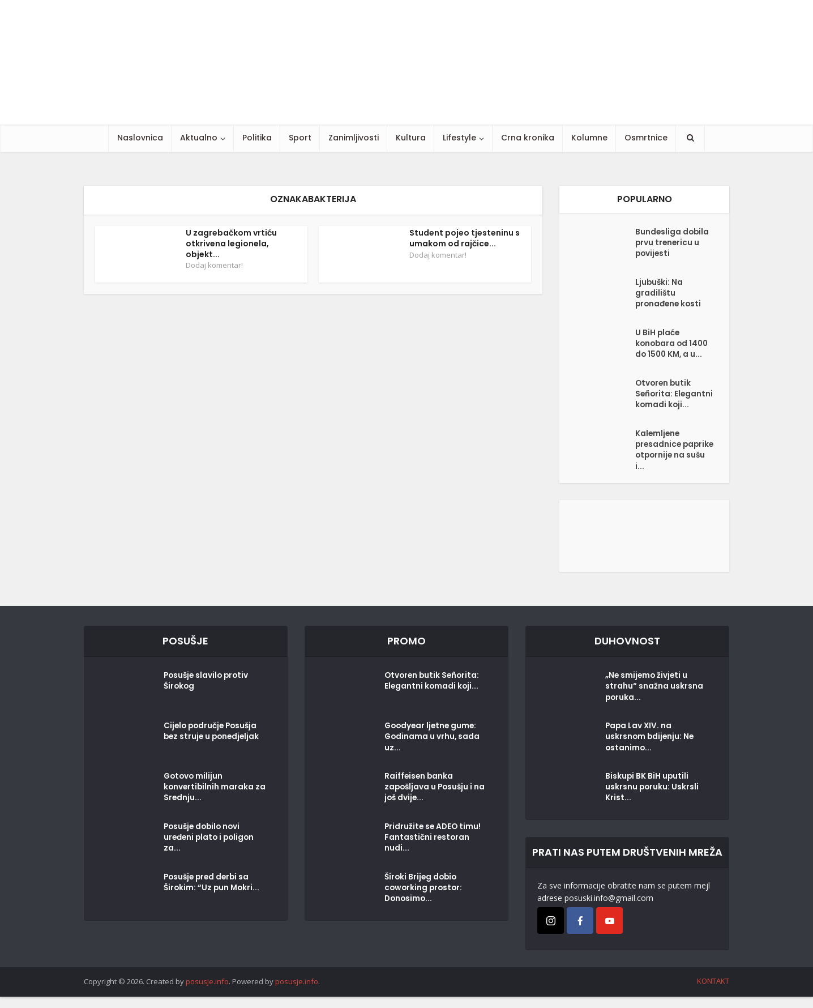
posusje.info (207, 993)
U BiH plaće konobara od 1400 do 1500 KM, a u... (673, 345)
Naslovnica (140, 137)
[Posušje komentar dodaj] (644, 546)
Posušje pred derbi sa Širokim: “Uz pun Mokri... (213, 895)
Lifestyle (459, 137)
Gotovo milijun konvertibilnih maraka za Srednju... (209, 800)
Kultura (411, 137)
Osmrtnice (645, 137)
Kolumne (589, 137)
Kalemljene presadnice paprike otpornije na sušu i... (671, 460)
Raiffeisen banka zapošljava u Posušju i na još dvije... (430, 800)
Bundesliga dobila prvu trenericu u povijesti (673, 244)
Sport (300, 137)
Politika (257, 137)
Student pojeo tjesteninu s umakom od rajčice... (464, 238)
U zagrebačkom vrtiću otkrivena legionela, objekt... (231, 243)
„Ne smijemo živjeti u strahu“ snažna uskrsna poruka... (654, 699)
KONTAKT (713, 993)
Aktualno (198, 137)
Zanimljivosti (353, 137)
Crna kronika (527, 137)
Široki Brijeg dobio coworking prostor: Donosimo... (424, 901)
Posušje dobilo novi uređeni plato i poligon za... (211, 851)
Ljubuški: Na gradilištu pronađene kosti (669, 294)
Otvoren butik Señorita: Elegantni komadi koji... (671, 401)
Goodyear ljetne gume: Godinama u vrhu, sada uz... (432, 750)
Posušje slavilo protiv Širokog (208, 693)
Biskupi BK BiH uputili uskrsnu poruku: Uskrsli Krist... (652, 800)
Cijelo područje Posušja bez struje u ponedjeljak (213, 744)
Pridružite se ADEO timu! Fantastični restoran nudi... (433, 851)
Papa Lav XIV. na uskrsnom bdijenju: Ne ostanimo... (650, 750)
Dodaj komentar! (214, 265)
